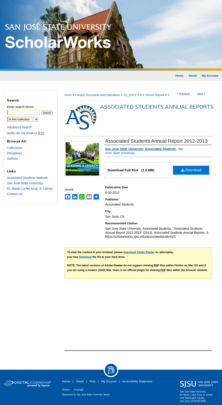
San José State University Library (93, 394)
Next (200, 93)
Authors (12, 158)
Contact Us (14, 194)
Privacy (66, 389)
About (79, 381)
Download (191, 170)
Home (68, 95)
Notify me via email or (25, 133)
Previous (184, 93)
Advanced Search (19, 127)
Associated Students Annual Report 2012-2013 (156, 141)
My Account (108, 381)
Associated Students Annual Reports (156, 106)
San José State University (25, 183)
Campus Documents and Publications (97, 95)
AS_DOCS (130, 95)
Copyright (78, 389)
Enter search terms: (20, 107)
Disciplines (14, 153)
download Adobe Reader (139, 252)
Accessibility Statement (137, 381)
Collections (14, 148)
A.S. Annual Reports (152, 95)
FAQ (92, 381)
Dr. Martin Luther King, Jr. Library (30, 188)
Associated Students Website (27, 178)
